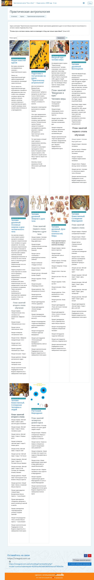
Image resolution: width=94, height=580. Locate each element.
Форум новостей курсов (18, 61)
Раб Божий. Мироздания (36, 411)
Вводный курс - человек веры (58, 58)
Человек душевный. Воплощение (77, 66)
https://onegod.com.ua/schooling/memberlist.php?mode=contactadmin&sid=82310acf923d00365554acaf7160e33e (36, 565)
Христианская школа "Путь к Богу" (24, 3)
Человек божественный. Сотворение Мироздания (78, 217)
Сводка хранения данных (81, 560)
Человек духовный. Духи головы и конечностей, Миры (58, 231)
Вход (90, 3)
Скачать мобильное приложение (79, 564)
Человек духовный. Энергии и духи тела (38, 217)
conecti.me (59, 578)
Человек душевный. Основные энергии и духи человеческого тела (17, 226)
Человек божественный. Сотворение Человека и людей (17, 405)
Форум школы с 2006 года (44, 3)
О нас (55, 3)
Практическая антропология (35, 16)
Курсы (22, 16)
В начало (14, 16)
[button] (67, 38)
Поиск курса (13, 38)
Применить (61, 38)
